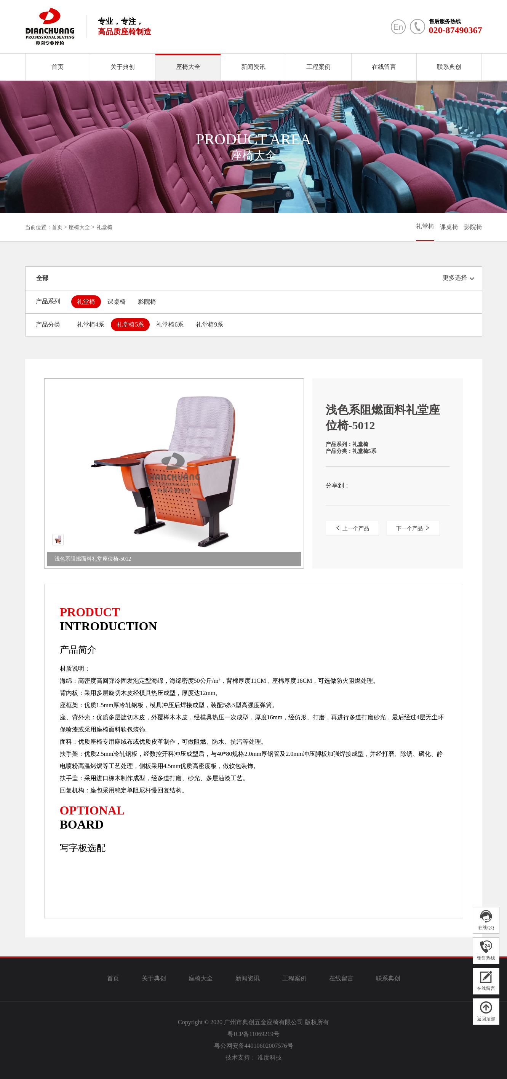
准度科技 (269, 1057)
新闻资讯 (253, 67)
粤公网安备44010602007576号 (253, 1045)
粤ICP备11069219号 (253, 1034)
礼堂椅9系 (209, 324)
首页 (57, 67)
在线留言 (384, 67)
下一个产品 (413, 528)
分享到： (338, 485)
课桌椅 (449, 227)
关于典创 (122, 67)
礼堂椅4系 (90, 324)
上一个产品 (352, 528)
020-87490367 (455, 30)
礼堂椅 (104, 227)
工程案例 (318, 67)
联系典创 (449, 67)
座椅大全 (188, 67)
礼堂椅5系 (130, 324)
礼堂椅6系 (170, 324)
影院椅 (473, 227)
